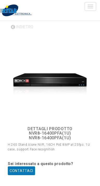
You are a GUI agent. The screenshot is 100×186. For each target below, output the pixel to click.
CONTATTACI (21, 171)
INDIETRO (22, 27)
